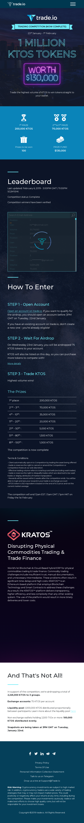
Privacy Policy (42, 762)
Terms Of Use (42, 767)
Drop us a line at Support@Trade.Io (42, 780)
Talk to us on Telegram (42, 776)
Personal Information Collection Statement (42, 771)
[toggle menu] (72, 4)
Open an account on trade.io (25, 311)
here (73, 711)
